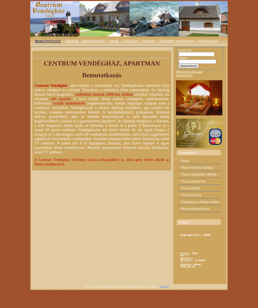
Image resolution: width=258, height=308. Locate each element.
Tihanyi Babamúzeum (195, 208)
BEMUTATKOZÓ (48, 41)
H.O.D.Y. (165, 286)
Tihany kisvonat (190, 195)
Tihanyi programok (192, 181)
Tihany (149, 41)
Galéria (130, 41)
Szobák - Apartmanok (85, 41)
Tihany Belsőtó (190, 188)
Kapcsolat (208, 41)
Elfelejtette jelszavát (189, 72)
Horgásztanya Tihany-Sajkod (199, 202)
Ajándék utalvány (176, 41)
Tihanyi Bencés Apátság (196, 167)
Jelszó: (183, 58)
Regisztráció (184, 75)
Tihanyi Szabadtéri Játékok (198, 174)
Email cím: (185, 50)
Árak (114, 41)
